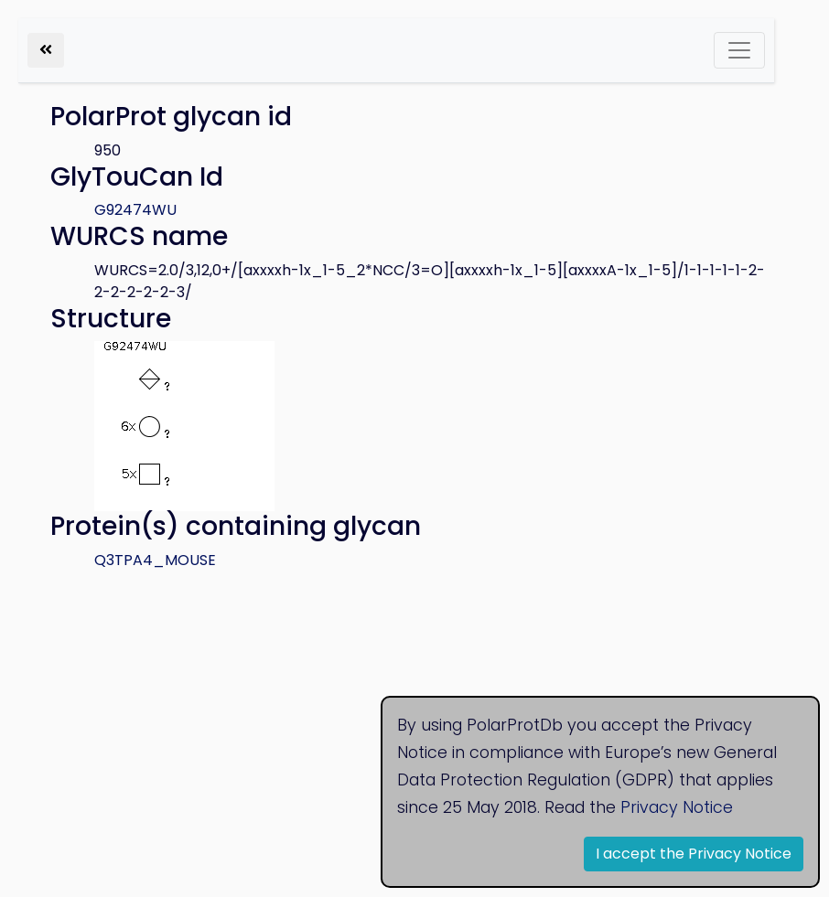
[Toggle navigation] (739, 50)
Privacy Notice (676, 807)
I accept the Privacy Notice (693, 853)
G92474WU (135, 209)
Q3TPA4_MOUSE (155, 560)
